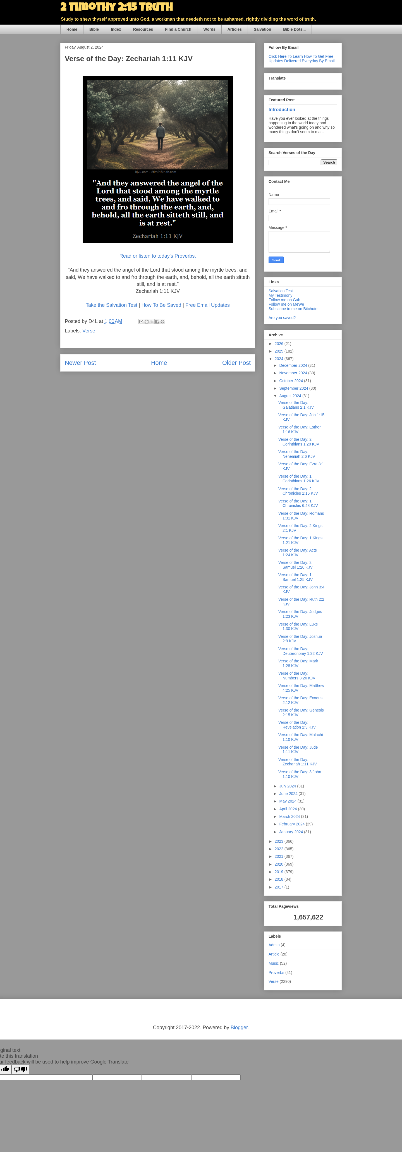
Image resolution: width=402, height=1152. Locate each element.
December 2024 (293, 365)
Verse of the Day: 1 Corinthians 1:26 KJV (298, 478)
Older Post (236, 362)
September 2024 (294, 388)
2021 (279, 856)
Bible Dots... (294, 29)
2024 (279, 358)
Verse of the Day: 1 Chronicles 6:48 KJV (298, 503)
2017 (279, 887)
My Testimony (280, 295)
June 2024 (288, 793)
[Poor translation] (20, 1069)
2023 (279, 841)
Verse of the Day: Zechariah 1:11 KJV (297, 762)
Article (274, 954)
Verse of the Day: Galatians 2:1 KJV (296, 404)
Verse (88, 331)
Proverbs (276, 972)
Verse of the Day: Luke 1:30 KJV (298, 626)
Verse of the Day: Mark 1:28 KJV (298, 663)
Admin (274, 945)
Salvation (262, 29)
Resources (143, 29)
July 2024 (288, 786)
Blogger (239, 1027)
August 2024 (290, 396)
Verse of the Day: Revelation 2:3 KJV (297, 724)
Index (116, 29)
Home (71, 29)
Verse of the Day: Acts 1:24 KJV (297, 552)
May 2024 (288, 801)
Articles (235, 29)
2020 (279, 864)
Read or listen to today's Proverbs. (157, 256)
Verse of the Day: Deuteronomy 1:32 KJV (300, 651)
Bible (94, 29)
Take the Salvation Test (111, 305)
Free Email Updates (207, 305)
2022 (279, 849)
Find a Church (178, 29)
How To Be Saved (161, 305)
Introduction (282, 109)
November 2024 (293, 373)
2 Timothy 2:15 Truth (116, 8)
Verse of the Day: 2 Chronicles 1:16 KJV (298, 491)
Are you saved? (282, 317)
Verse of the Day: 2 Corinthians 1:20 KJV (298, 441)
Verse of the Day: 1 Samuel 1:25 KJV (295, 577)
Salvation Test (281, 291)
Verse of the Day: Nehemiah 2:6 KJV (296, 454)
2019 (279, 872)
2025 (279, 351)
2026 (279, 343)
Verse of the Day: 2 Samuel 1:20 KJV (295, 564)
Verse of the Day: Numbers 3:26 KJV (296, 675)
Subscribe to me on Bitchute (293, 308)
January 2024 (291, 832)
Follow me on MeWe (286, 304)
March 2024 (290, 816)
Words (209, 29)
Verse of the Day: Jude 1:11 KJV (298, 749)
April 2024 (288, 809)
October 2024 (291, 381)
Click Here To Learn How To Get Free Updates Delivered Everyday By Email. (302, 58)
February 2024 (292, 824)
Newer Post (80, 362)
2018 (279, 879)
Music (274, 963)
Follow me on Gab (284, 300)
